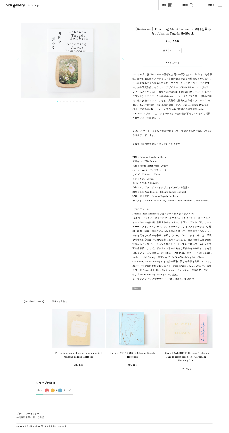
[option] (70, 60)
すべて (39, 393)
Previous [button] (18, 60)
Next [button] (122, 60)
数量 (165, 50)
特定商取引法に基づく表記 (30, 417)
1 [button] (57, 101)
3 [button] (64, 101)
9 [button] (83, 101)
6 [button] (73, 101)
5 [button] (70, 101)
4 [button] (67, 101)
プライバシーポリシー (28, 413)
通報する (136, 288)
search (186, 5)
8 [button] (80, 101)
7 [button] (77, 101)
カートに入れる (172, 63)
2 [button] (60, 101)
